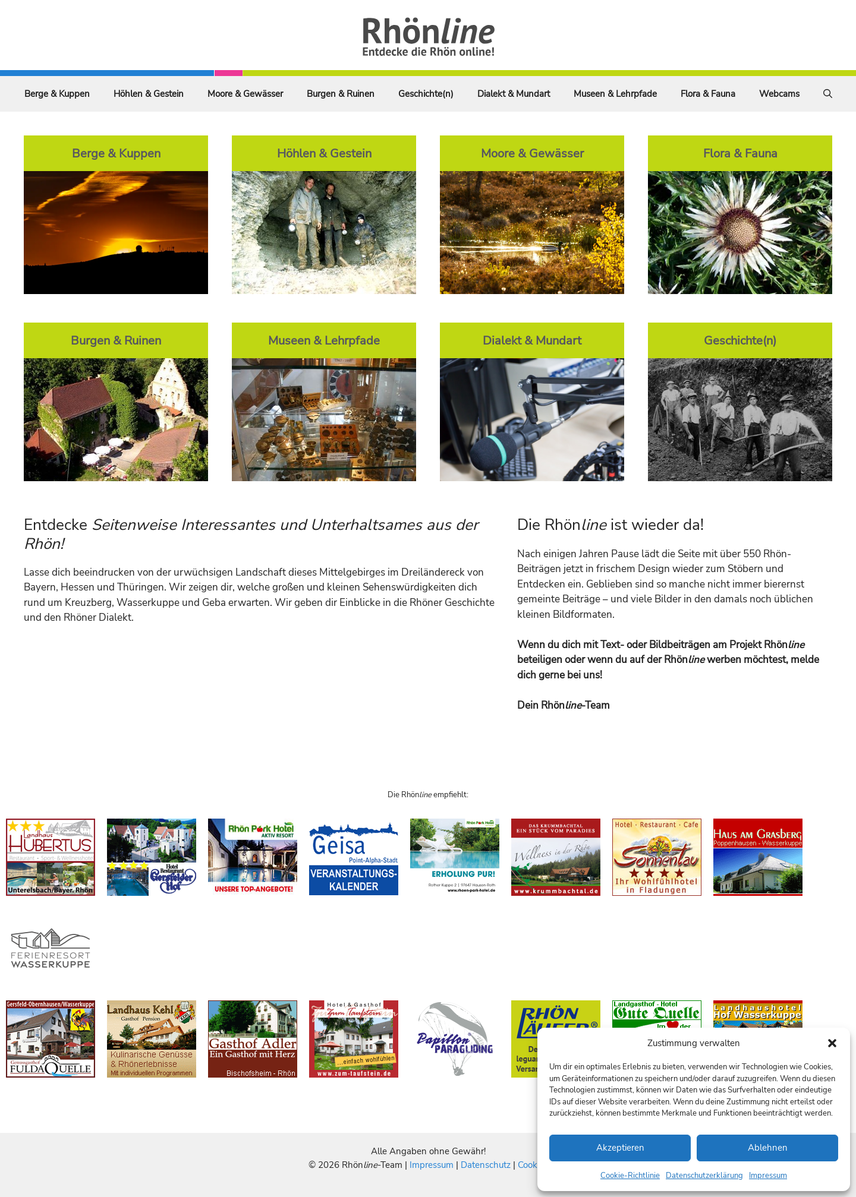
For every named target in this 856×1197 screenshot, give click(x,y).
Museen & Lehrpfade (615, 94)
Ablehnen (768, 1148)
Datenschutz (486, 1165)
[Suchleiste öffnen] (827, 94)
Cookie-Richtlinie (630, 1175)
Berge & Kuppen (57, 94)
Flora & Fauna (708, 94)
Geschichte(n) (426, 94)
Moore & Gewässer (245, 94)
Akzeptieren (620, 1148)
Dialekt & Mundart (513, 94)
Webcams (779, 94)
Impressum (768, 1175)
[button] (832, 1043)
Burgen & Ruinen (340, 94)
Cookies (533, 1165)
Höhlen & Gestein (149, 94)
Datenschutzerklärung (704, 1175)
